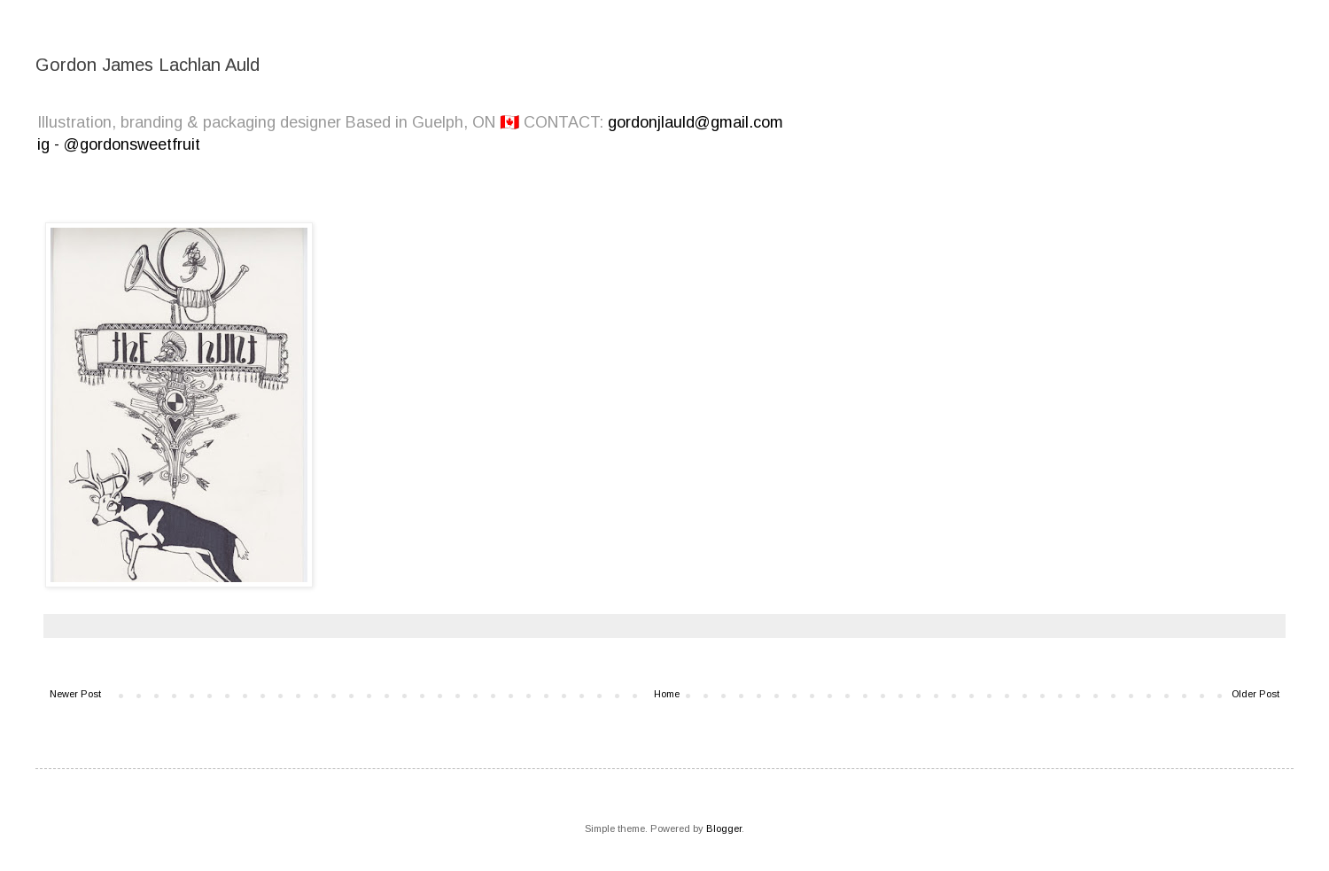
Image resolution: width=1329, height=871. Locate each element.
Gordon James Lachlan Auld (147, 64)
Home (667, 693)
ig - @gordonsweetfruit (118, 144)
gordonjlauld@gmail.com (695, 122)
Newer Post (75, 693)
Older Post (1255, 693)
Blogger (724, 828)
